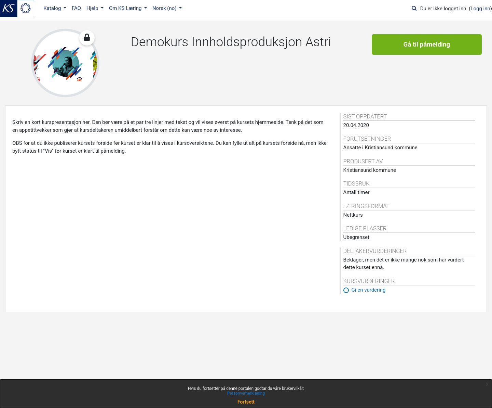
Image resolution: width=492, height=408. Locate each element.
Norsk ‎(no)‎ (165, 8)
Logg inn (480, 8)
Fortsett (246, 402)
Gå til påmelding (426, 44)
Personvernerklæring (246, 393)
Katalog (52, 8)
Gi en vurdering (369, 290)
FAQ (76, 8)
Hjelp (92, 8)
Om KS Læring (126, 8)
